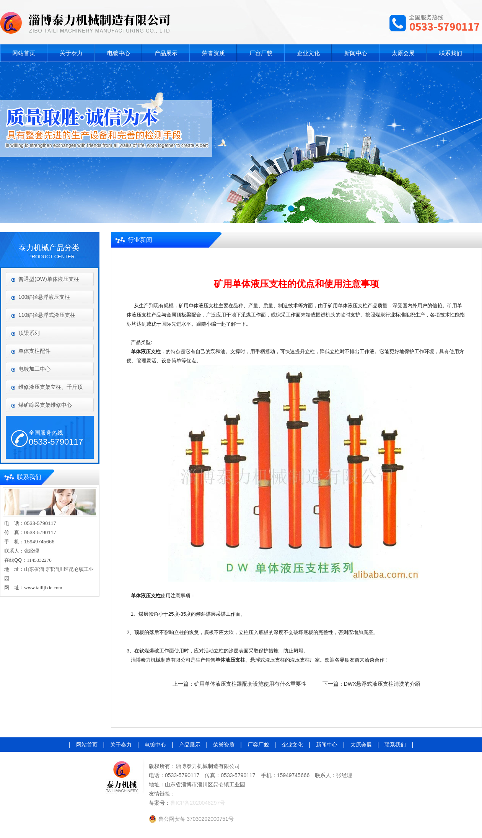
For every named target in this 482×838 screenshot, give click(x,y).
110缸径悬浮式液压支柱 (46, 315)
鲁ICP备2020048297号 (197, 803)
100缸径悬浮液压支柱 (44, 297)
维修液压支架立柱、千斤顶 (50, 387)
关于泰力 (71, 53)
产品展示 (166, 53)
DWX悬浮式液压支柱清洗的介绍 (382, 684)
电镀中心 (118, 53)
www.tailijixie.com (43, 587)
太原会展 (403, 53)
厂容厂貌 (260, 53)
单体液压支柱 (230, 660)
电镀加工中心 (34, 369)
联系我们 (450, 53)
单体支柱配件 (34, 351)
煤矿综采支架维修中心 (45, 405)
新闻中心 (355, 53)
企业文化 (308, 53)
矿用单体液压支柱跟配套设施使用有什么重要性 (250, 684)
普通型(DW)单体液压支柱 (48, 279)
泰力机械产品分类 (49, 247)
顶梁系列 (29, 333)
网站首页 (23, 53)
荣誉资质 (213, 53)
